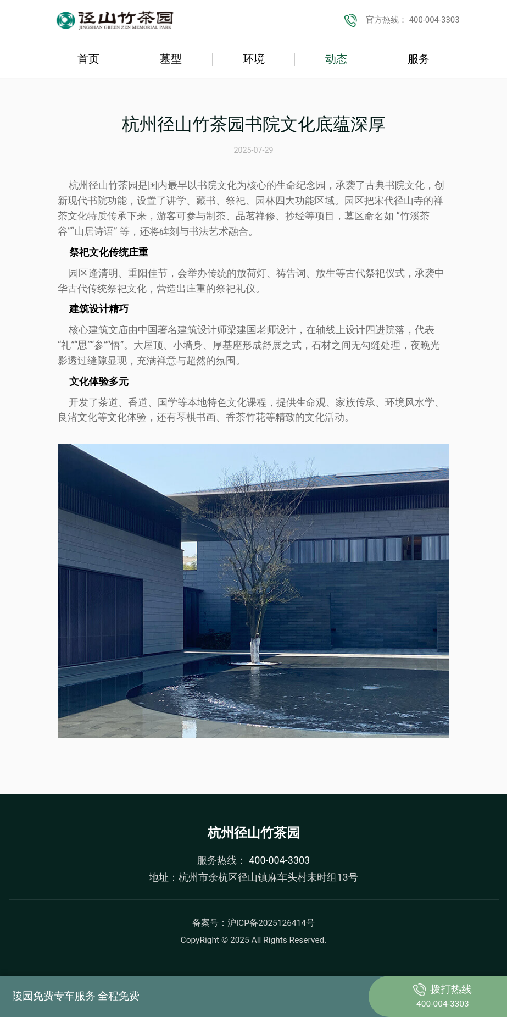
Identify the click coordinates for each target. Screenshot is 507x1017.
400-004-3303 (278, 860)
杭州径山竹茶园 (254, 833)
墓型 (171, 59)
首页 (88, 59)
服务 (419, 59)
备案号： (253, 923)
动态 (336, 59)
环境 (254, 59)
